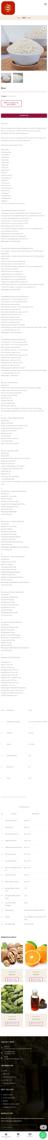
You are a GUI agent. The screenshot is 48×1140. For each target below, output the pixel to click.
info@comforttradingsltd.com (13, 1059)
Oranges (36, 974)
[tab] (24, 116)
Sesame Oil (36, 1019)
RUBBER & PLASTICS (9, 1107)
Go (43, 1127)
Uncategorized (11, 96)
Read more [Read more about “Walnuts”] (13, 979)
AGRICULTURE (7, 1095)
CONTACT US (7, 1080)
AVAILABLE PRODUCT (9, 1077)
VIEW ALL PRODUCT (9, 1083)
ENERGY (5, 1101)
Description (24, 115)
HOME (5, 1071)
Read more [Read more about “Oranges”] (37, 979)
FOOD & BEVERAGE (9, 1098)
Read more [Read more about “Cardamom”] (13, 1024)
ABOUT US (6, 1074)
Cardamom (12, 1019)
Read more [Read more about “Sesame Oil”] (37, 1024)
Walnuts (12, 974)
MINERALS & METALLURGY (11, 1104)
